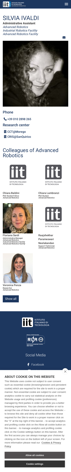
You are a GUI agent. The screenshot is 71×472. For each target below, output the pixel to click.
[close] (65, 371)
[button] (64, 37)
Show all (10, 299)
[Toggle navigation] (66, 4)
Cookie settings (34, 464)
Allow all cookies (34, 455)
